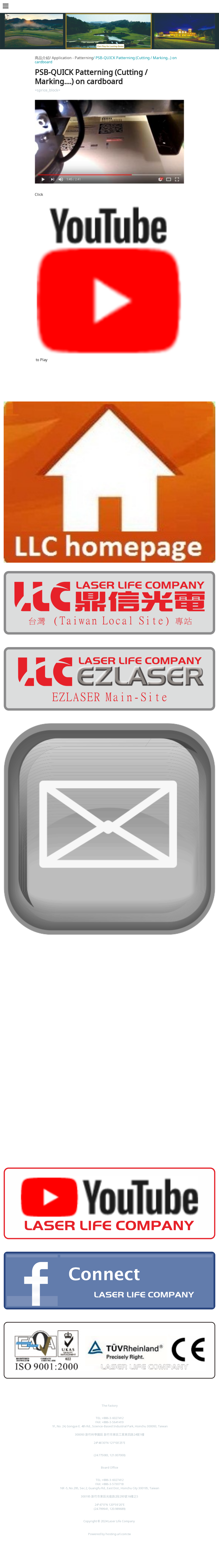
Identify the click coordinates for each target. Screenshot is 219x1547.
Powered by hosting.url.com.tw (109, 1534)
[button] (6, 6)
